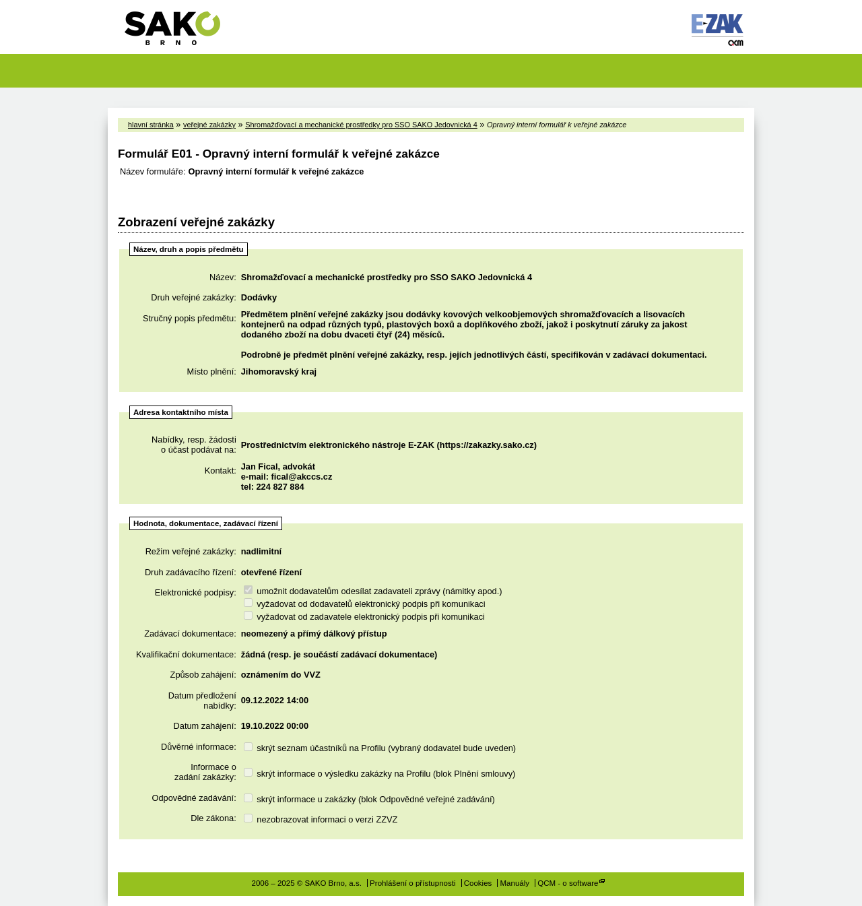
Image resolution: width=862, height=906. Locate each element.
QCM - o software (567, 883)
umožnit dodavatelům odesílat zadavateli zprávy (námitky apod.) (373, 591)
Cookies (478, 883)
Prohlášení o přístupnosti (412, 883)
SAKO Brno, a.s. (181, 32)
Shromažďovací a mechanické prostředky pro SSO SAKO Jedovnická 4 (361, 125)
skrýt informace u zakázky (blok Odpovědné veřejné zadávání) (369, 799)
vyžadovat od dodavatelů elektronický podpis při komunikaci (365, 604)
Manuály (515, 883)
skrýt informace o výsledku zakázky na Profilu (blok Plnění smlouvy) (380, 774)
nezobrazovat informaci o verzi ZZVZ (321, 819)
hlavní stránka (151, 125)
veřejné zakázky (209, 125)
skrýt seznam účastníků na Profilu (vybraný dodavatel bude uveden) (380, 748)
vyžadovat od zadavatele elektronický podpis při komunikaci (364, 617)
